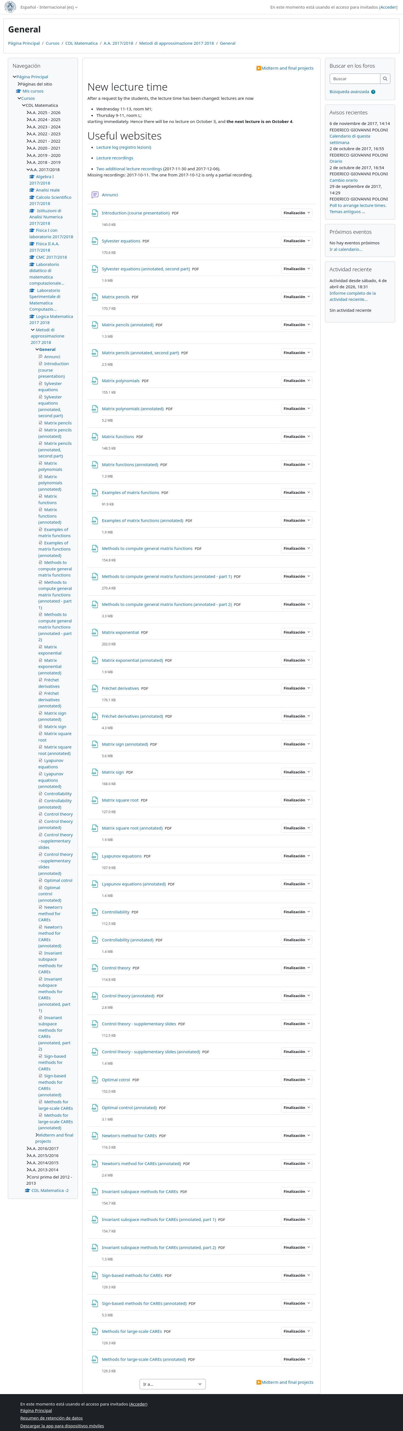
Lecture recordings (114, 157)
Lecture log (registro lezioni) (123, 147)
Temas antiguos (345, 211)
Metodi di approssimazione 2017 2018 (176, 43)
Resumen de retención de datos (51, 1418)
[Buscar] (355, 79)
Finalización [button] (295, 212)
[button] (373, 91)
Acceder (388, 7)
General (227, 43)
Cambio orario (344, 180)
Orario (336, 161)
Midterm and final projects (285, 68)
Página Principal (24, 43)
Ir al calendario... (346, 249)
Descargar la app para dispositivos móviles (62, 1425)
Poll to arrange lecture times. (358, 205)
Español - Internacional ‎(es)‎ (47, 7)
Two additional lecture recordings (129, 168)
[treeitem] (43, 633)
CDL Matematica (81, 43)
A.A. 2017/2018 (118, 43)
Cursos (52, 43)
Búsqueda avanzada (349, 91)
